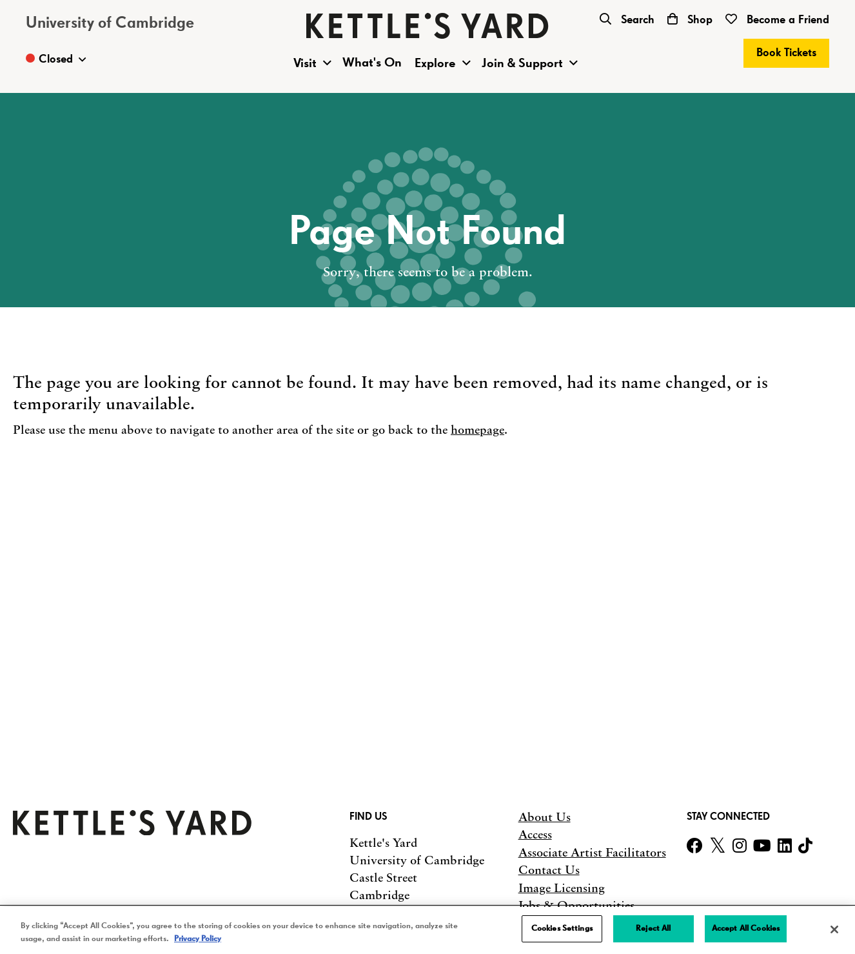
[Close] (834, 929)
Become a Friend (777, 20)
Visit (305, 63)
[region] (427, 930)
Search (627, 20)
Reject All (653, 928)
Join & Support (522, 63)
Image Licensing (561, 888)
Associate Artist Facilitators (592, 853)
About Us (544, 817)
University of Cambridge (110, 23)
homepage (477, 430)
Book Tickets (786, 53)
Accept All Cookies (746, 928)
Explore (435, 63)
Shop (689, 20)
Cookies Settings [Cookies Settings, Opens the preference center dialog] (562, 928)
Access (535, 834)
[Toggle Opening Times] (56, 59)
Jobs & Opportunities (576, 905)
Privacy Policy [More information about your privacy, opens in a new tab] (197, 939)
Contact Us (549, 870)
